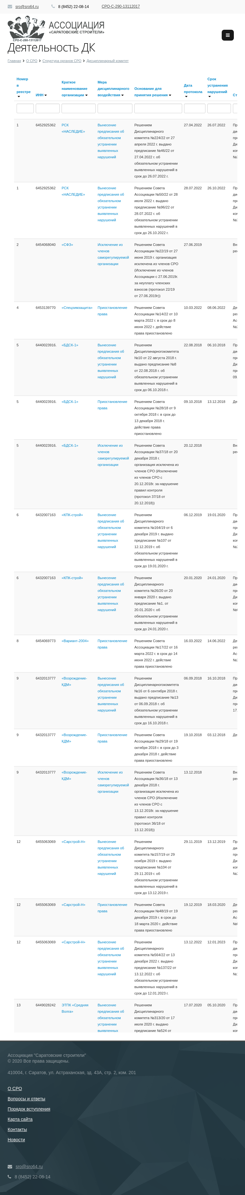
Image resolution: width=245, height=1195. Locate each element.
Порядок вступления (29, 1109)
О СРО (15, 1088)
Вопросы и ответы (26, 1098)
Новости (16, 1139)
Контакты (17, 1129)
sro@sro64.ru (27, 6)
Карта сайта (20, 1119)
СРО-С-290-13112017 (121, 6)
